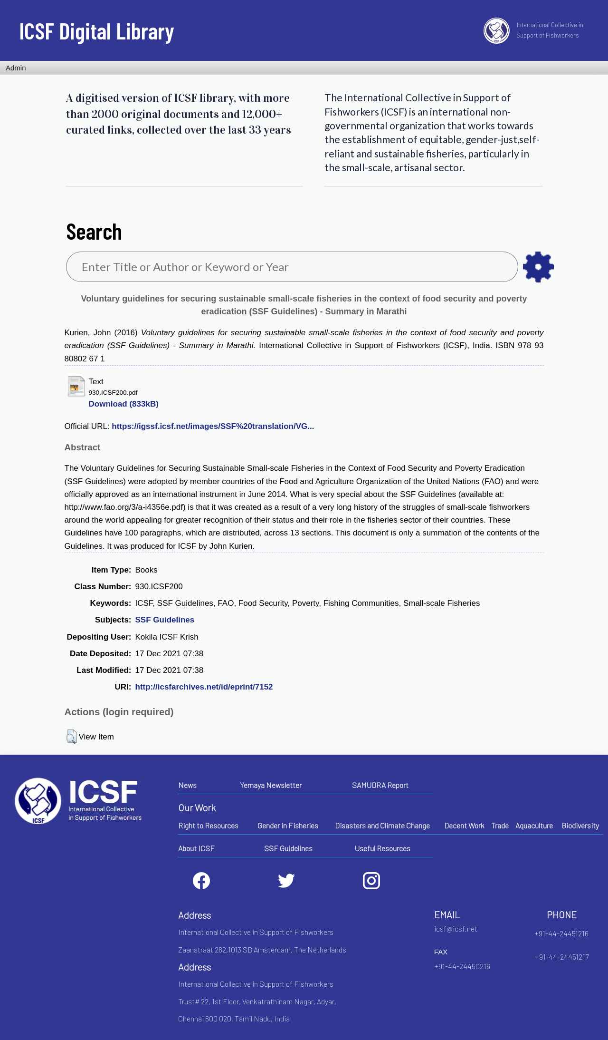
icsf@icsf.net (455, 928)
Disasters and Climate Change (382, 825)
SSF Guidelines (165, 619)
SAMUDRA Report (380, 784)
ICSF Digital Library (96, 30)
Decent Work (464, 825)
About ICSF (196, 848)
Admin (16, 68)
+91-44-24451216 (561, 933)
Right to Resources (208, 825)
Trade (500, 825)
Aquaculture (534, 825)
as (538, 267)
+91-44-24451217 (562, 956)
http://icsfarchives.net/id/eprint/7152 (204, 686)
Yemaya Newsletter (271, 784)
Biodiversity (580, 825)
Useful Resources (382, 848)
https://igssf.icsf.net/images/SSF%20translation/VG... (213, 426)
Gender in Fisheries (287, 825)
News (187, 784)
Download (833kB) (124, 403)
